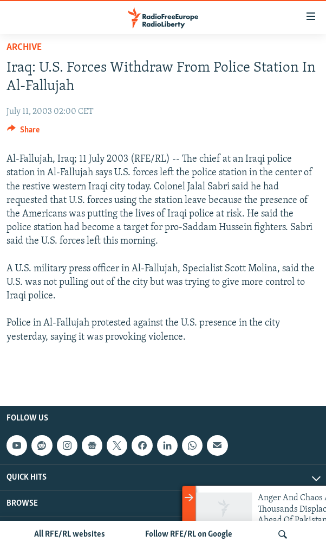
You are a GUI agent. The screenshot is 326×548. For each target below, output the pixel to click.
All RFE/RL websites (69, 534)
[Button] (23, 132)
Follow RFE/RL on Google (188, 534)
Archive (24, 47)
